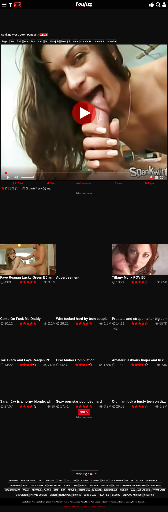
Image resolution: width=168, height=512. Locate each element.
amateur (71, 481)
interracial (158, 490)
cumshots (85, 41)
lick (33, 41)
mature (124, 490)
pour (116, 485)
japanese (51, 481)
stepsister (22, 495)
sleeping (37, 490)
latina (139, 481)
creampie (83, 481)
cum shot (99, 41)
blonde (116, 495)
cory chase (90, 495)
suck (40, 41)
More (84, 412)
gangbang (84, 490)
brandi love (110, 490)
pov (25, 485)
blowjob (54, 41)
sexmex (72, 490)
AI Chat (19, 183)
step (56, 490)
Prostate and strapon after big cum (140, 319)
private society (38, 495)
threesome (15, 485)
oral (26, 41)
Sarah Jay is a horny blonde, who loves (31, 401)
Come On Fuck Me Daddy (20, 319)
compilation (154, 485)
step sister (116, 481)
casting (95, 481)
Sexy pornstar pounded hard (79, 401)
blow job (66, 41)
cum (75, 41)
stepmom (13, 481)
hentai (83, 485)
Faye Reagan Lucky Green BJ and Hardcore (35, 277)
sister (53, 495)
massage (106, 485)
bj (46, 41)
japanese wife (12, 490)
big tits (129, 481)
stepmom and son (132, 495)
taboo (47, 490)
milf (41, 481)
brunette (111, 41)
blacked (97, 490)
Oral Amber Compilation (75, 360)
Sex (12, 41)
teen (75, 485)
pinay (105, 481)
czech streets (38, 485)
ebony (26, 490)
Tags (4, 41)
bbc (63, 490)
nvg (133, 490)
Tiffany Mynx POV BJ (129, 277)
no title (94, 485)
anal (61, 481)
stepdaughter (153, 481)
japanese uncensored (133, 485)
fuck (19, 41)
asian (67, 485)
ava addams (143, 490)
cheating (149, 495)
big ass (77, 495)
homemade (65, 495)
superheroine (28, 481)
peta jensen (54, 485)
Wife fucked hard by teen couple (81, 319)
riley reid (104, 495)
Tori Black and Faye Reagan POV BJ (29, 360)
